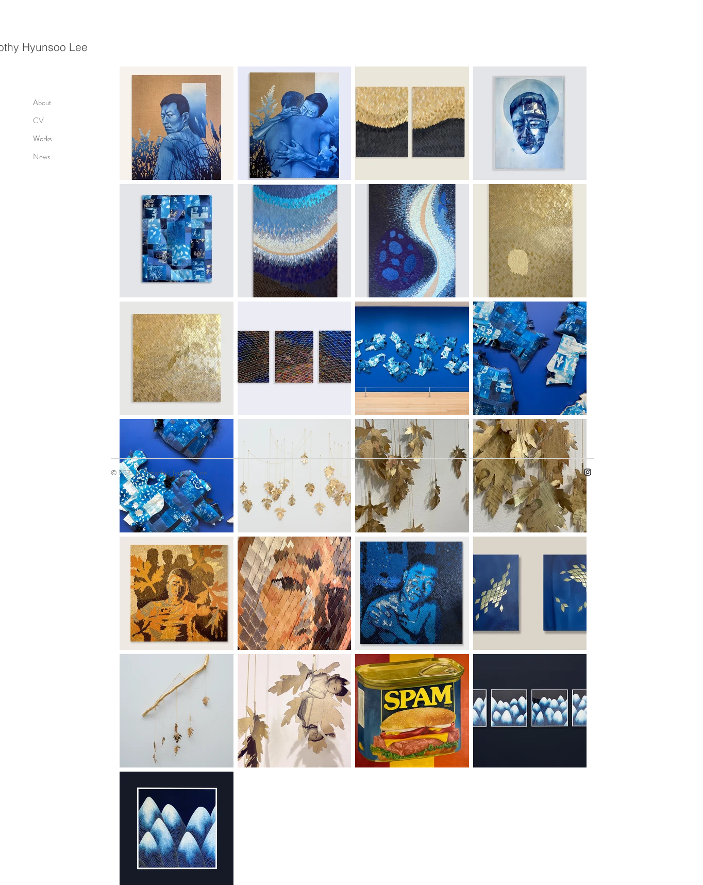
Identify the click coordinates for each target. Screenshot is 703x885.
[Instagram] (587, 472)
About (42, 102)
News (42, 156)
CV (38, 120)
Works (42, 138)
